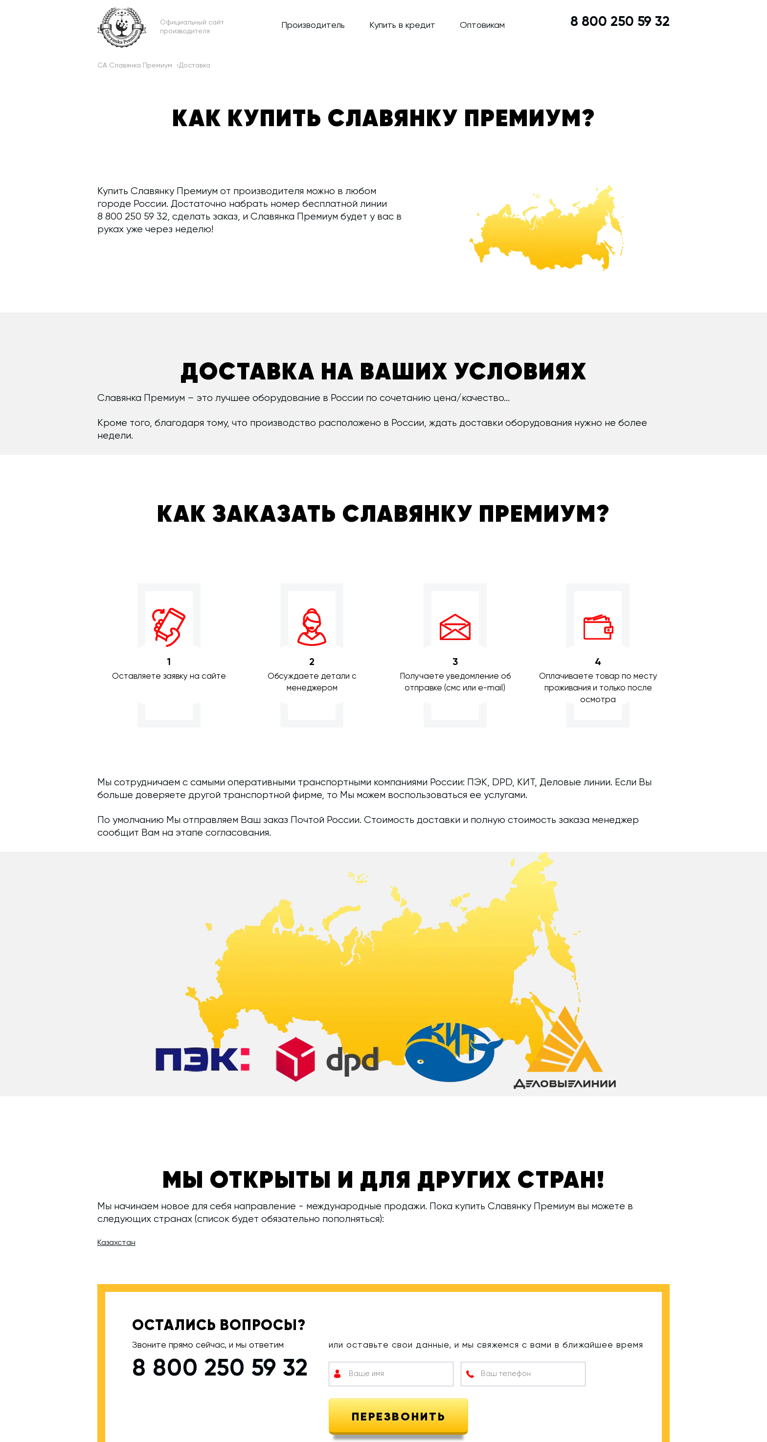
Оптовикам (482, 25)
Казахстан (116, 1243)
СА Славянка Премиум (134, 65)
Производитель (313, 25)
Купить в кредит (402, 25)
